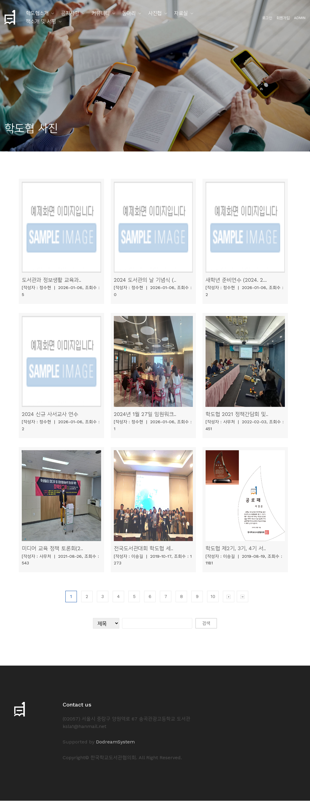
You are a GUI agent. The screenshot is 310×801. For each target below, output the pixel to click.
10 (213, 597)
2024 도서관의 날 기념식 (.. (145, 280)
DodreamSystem (115, 742)
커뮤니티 (100, 13)
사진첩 (155, 13)
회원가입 (283, 18)
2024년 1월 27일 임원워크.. (145, 414)
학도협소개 (37, 13)
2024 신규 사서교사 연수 (50, 414)
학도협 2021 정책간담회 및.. (237, 414)
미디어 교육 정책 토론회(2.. (52, 548)
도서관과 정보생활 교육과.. (51, 280)
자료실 (181, 13)
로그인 (267, 18)
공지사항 (70, 13)
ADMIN (299, 18)
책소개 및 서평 (41, 21)
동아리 (129, 13)
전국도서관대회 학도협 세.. (143, 548)
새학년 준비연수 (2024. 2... (236, 280)
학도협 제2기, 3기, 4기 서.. (236, 548)
